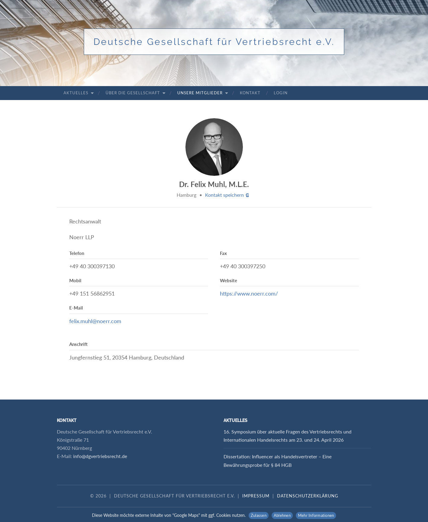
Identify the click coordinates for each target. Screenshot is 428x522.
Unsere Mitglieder (200, 92)
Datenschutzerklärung (307, 495)
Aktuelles (76, 92)
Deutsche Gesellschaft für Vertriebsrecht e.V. (214, 41)
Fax (223, 253)
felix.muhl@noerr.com (95, 321)
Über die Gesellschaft (133, 92)
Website (228, 280)
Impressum (256, 495)
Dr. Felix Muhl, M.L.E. (214, 184)
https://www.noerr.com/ (249, 293)
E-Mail (76, 307)
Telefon (76, 253)
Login (281, 92)
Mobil (75, 280)
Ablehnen (282, 515)
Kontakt (250, 92)
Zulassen (258, 515)
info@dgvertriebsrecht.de (100, 456)
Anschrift (78, 344)
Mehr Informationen (316, 515)
